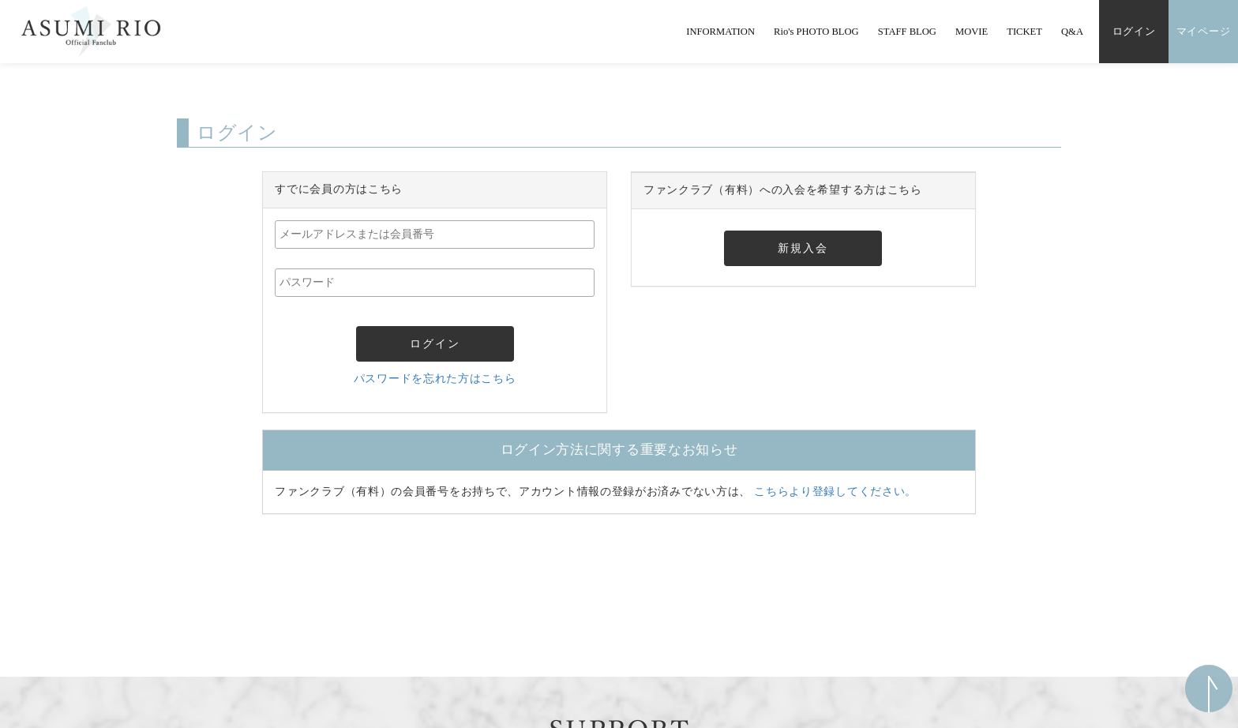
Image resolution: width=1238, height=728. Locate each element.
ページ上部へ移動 (1208, 688)
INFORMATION (720, 31)
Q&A (1072, 31)
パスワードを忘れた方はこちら (435, 379)
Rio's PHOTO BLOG (816, 31)
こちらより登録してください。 (835, 491)
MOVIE (971, 31)
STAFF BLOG (907, 31)
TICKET (1024, 31)
